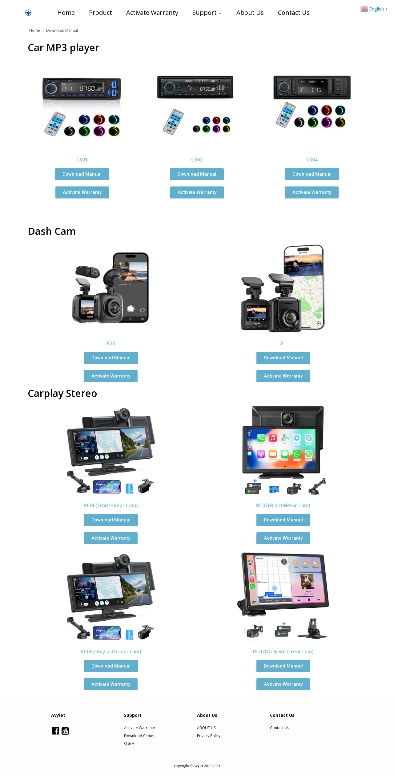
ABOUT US (206, 728)
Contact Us (279, 728)
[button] (82, 174)
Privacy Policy (208, 736)
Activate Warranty (139, 728)
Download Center (139, 736)
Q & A (129, 743)
